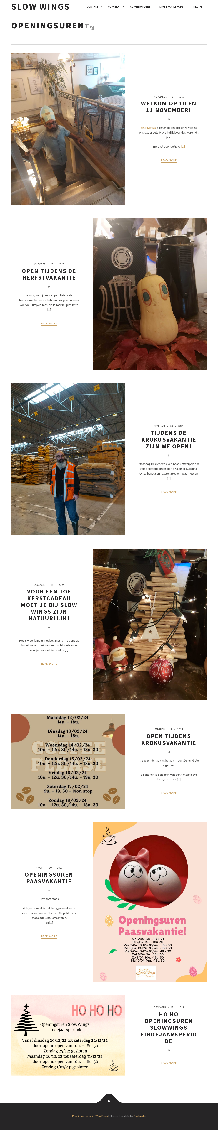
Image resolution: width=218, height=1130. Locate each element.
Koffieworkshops (171, 6)
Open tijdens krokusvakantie (169, 739)
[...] (183, 146)
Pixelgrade (139, 1116)
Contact (92, 6)
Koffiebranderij (140, 6)
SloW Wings (40, 6)
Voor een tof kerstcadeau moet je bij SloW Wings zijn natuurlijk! (49, 605)
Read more (169, 160)
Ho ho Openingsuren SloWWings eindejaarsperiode (168, 1028)
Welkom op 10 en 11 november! (169, 107)
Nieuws (197, 6)
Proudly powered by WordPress (90, 1116)
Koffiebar (114, 6)
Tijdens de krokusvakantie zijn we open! (169, 439)
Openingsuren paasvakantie (49, 878)
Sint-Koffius (148, 127)
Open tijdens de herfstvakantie (49, 274)
